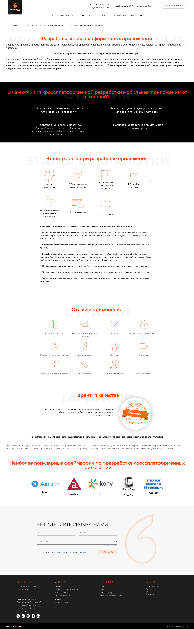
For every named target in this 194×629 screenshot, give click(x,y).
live (103, 15)
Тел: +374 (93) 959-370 (99, 4)
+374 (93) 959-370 (23, 589)
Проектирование (62, 596)
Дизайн (58, 599)
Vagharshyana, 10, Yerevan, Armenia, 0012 (133, 6)
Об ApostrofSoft (62, 15)
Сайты (57, 586)
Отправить (108, 552)
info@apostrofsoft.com (99, 8)
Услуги (86, 15)
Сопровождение (62, 602)
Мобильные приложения (66, 589)
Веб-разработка (62, 593)
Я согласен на (61, 552)
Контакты (120, 15)
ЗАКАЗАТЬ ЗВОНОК (173, 6)
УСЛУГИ (60, 582)
